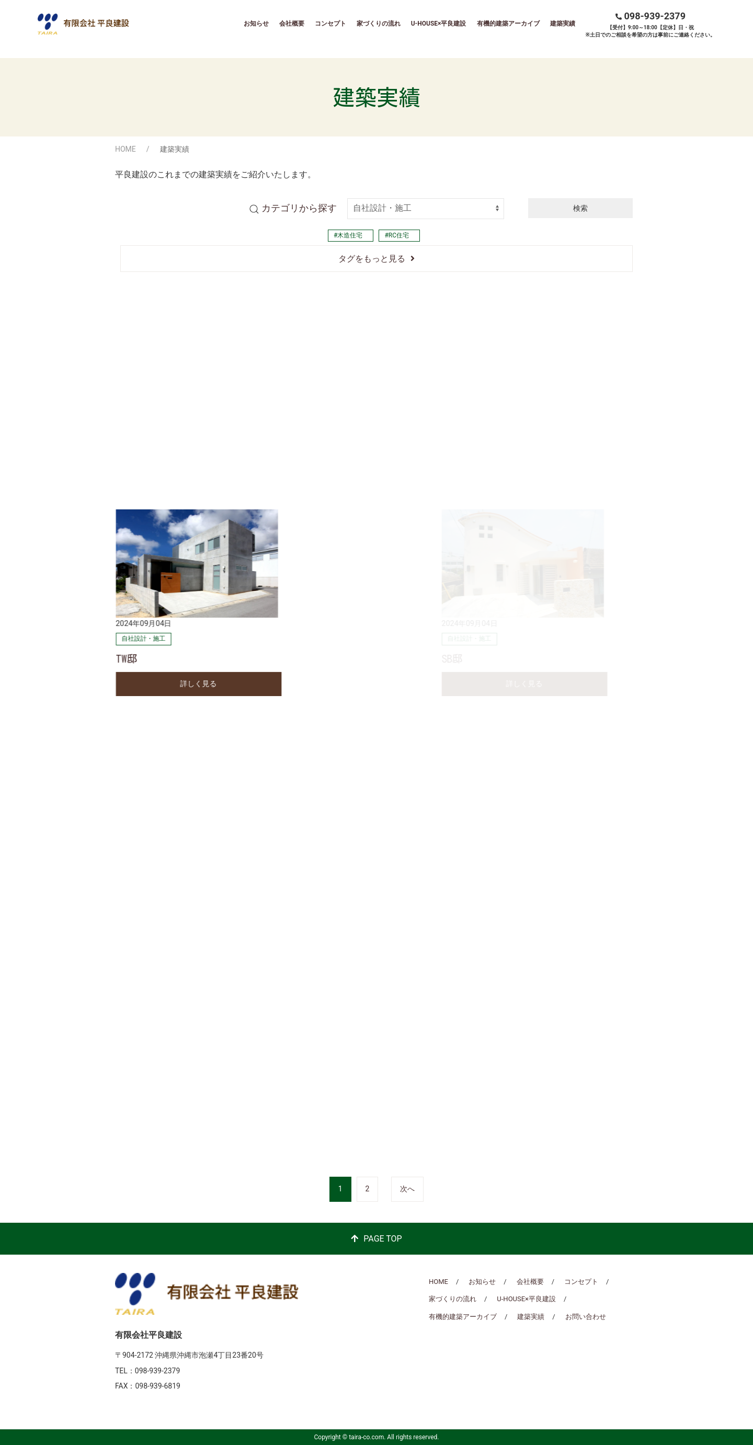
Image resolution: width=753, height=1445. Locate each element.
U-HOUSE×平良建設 (438, 23)
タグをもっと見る (371, 259)
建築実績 (562, 23)
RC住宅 (399, 235)
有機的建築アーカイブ (508, 23)
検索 (580, 208)
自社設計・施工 (143, 428)
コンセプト (330, 23)
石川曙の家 (556, 448)
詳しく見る (198, 473)
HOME (125, 149)
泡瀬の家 (315, 448)
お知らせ (256, 23)
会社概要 (291, 23)
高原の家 (136, 448)
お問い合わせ (585, 1317)
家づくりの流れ (379, 23)
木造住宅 (349, 235)
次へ (407, 1189)
